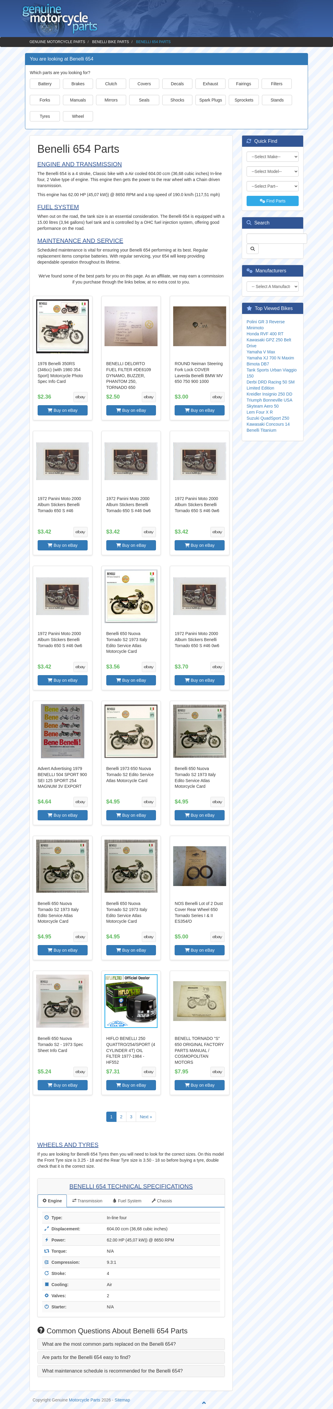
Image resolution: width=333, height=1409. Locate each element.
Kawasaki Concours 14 (268, 424)
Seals (144, 100)
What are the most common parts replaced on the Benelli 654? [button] (109, 1344)
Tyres (45, 116)
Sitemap (122, 1400)
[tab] (131, 1344)
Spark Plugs (210, 100)
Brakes (78, 83)
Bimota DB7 (258, 364)
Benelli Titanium (261, 430)
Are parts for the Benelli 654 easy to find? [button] (86, 1357)
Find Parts (273, 201)
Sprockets (244, 100)
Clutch (111, 83)
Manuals (78, 100)
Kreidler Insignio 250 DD (269, 394)
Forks (45, 100)
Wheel (78, 116)
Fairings (243, 83)
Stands (277, 100)
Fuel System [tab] (127, 1200)
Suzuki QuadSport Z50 (268, 418)
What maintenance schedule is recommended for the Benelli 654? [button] (112, 1370)
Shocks (177, 100)
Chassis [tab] (162, 1200)
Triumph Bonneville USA (269, 400)
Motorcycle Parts (84, 1400)
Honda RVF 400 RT (265, 333)
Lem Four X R (260, 412)
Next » (146, 1116)
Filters (276, 83)
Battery (44, 83)
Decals (177, 83)
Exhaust (210, 83)
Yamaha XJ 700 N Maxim (270, 357)
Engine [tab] (52, 1200)
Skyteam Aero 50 (263, 406)
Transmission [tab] (87, 1200)
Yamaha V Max (261, 351)
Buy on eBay (62, 410)
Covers (144, 83)
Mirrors (111, 100)
